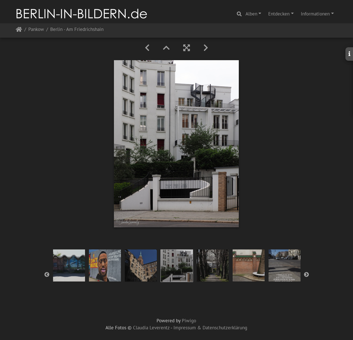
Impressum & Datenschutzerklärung (210, 328)
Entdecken (279, 14)
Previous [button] (47, 275)
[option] (69, 265)
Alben (251, 14)
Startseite (19, 30)
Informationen (315, 14)
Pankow (36, 29)
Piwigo (189, 321)
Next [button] (306, 275)
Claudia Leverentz (151, 328)
